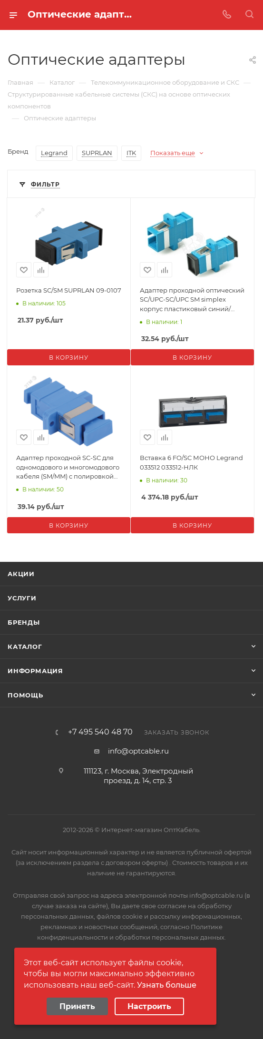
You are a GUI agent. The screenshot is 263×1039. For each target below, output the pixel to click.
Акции (21, 574)
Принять (77, 1006)
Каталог (25, 646)
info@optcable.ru (138, 750)
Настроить (149, 1006)
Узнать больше (166, 985)
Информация (35, 671)
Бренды (24, 622)
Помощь (25, 695)
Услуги (22, 598)
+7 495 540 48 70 (100, 732)
